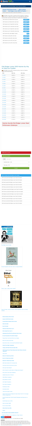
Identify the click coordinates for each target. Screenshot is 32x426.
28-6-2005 (4, 115)
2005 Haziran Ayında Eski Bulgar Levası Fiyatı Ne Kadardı (12, 189)
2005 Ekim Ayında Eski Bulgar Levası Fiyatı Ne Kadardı (12, 198)
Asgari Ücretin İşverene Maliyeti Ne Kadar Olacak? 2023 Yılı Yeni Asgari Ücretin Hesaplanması (15, 394)
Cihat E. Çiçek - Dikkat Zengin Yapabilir (8, 279)
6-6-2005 (3, 81)
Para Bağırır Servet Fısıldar (7, 236)
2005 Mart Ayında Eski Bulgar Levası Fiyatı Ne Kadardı (12, 182)
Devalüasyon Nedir (6, 386)
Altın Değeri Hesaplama (7, 381)
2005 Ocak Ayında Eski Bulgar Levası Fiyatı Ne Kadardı (12, 177)
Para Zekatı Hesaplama (7, 384)
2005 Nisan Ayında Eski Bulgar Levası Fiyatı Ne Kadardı (12, 184)
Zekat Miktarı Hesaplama (7, 377)
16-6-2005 (4, 98)
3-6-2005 (3, 79)
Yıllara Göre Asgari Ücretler (7, 391)
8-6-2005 (3, 85)
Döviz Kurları (9, 418)
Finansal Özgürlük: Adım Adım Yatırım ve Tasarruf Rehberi (11, 257)
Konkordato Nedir (6, 389)
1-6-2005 (3, 75)
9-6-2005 (3, 87)
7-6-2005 (3, 83)
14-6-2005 (4, 94)
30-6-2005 (4, 119)
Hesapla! (16, 168)
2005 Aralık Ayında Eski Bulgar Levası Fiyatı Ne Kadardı (12, 203)
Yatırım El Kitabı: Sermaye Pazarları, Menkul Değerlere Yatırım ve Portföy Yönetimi (14, 301)
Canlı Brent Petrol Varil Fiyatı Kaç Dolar (10, 365)
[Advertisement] (16, 55)
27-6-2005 (4, 113)
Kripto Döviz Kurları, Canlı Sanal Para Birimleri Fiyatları (12, 342)
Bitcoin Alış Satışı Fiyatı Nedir (8, 340)
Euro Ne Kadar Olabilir (7, 405)
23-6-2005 (4, 108)
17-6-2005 (4, 100)
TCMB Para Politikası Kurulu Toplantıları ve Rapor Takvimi (12, 415)
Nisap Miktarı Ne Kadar (7, 379)
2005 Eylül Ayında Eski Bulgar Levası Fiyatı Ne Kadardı (12, 196)
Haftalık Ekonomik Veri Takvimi (8, 374)
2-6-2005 (3, 77)
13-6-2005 (4, 92)
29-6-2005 (4, 117)
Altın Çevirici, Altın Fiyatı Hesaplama (9, 372)
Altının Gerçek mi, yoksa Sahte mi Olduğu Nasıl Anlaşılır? (13, 370)
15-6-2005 (4, 96)
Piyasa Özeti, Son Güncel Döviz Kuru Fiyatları (11, 338)
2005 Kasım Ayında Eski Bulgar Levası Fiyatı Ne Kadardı (12, 200)
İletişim (4, 410)
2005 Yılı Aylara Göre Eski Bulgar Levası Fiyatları (10, 175)
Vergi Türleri (5, 353)
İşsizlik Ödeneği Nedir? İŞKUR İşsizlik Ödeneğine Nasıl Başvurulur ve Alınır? (15, 398)
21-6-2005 (4, 104)
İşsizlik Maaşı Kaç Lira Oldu (8, 400)
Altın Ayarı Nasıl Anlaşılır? (7, 367)
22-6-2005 (4, 106)
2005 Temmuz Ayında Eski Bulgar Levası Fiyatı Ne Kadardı (12, 191)
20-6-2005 (4, 102)
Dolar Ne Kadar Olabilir (7, 403)
